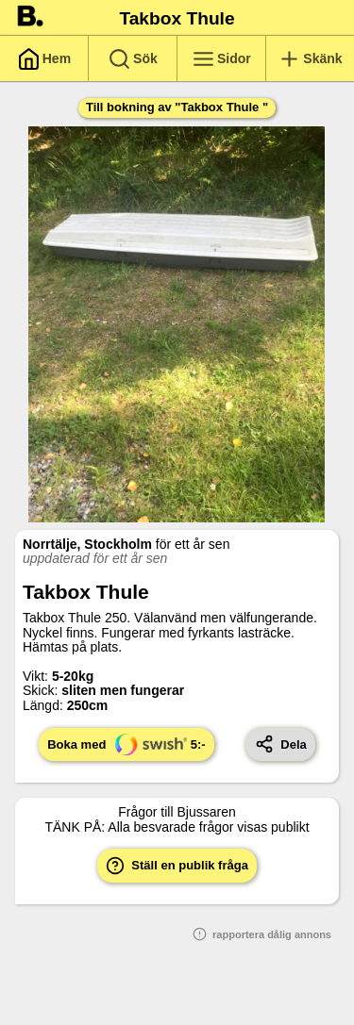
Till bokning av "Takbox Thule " (177, 107)
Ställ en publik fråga (177, 865)
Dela (281, 744)
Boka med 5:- (126, 744)
